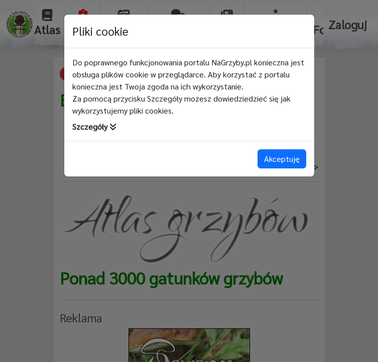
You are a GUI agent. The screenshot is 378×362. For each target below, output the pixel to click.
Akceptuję (282, 158)
